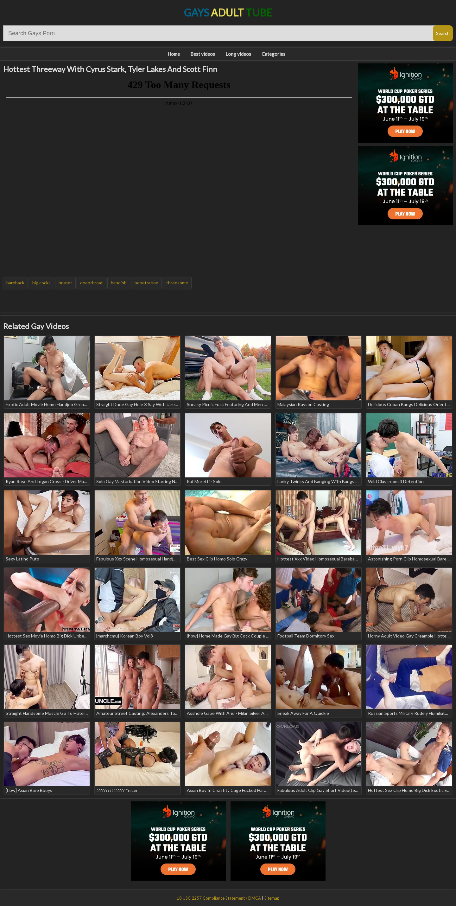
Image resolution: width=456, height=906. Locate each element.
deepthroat (91, 282)
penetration (146, 282)
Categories (273, 54)
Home (174, 54)
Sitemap (272, 898)
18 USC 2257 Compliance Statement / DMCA (219, 898)
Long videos (238, 54)
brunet (65, 282)
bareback (15, 282)
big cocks (41, 282)
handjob (119, 282)
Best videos (202, 54)
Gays (228, 12)
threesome (177, 282)
